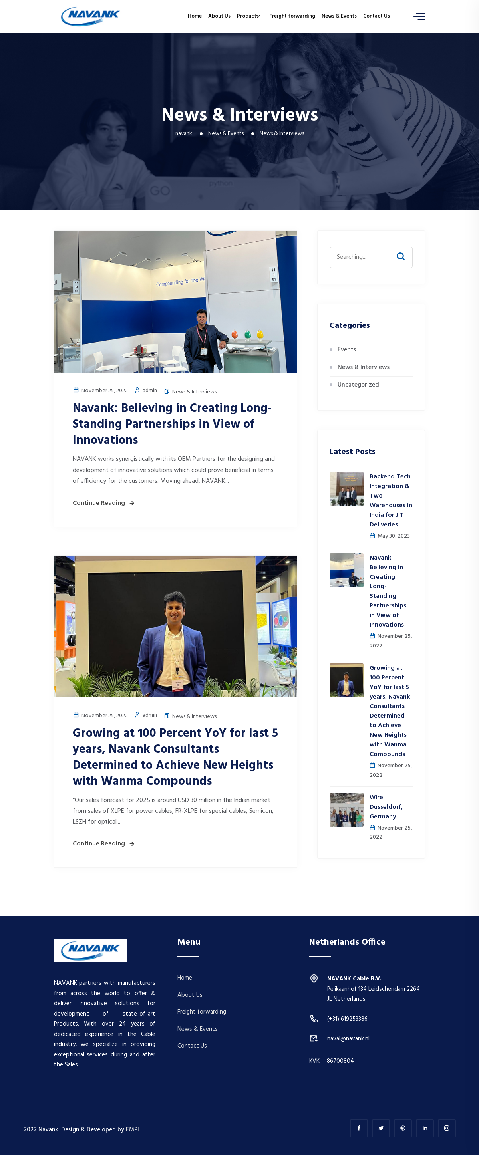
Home (195, 16)
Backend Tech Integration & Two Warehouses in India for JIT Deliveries (391, 501)
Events (347, 350)
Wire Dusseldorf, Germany (386, 807)
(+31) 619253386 (347, 1019)
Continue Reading (99, 503)
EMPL (133, 1130)
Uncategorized (358, 385)
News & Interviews (194, 392)
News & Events (339, 16)
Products (248, 16)
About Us (219, 16)
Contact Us (376, 16)
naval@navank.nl (348, 1039)
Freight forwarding (292, 16)
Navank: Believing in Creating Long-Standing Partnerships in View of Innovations (172, 424)
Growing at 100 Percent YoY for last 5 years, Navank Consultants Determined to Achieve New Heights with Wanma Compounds (175, 757)
